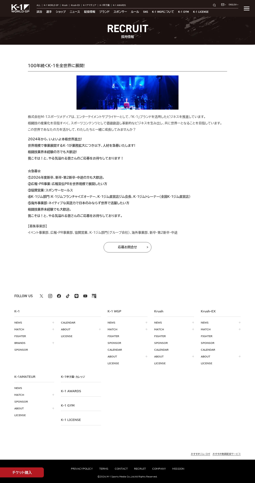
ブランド (104, 11)
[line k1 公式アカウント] (76, 296)
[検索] (215, 5)
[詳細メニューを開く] (246, 8)
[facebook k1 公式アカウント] (59, 296)
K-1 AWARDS (119, 5)
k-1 (73, 376)
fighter (20, 336)
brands (20, 343)
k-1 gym (68, 405)
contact (121, 468)
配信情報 (89, 11)
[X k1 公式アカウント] (41, 296)
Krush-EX (75, 5)
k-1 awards (71, 391)
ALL (38, 5)
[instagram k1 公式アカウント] (50, 296)
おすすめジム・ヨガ (200, 454)
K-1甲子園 (105, 5)
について (163, 11)
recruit (140, 468)
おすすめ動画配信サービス (227, 454)
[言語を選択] (233, 5)
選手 (49, 11)
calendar (68, 322)
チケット (22, 472)
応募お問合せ (127, 247)
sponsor (21, 349)
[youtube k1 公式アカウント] (85, 296)
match (19, 329)
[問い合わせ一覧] (223, 4)
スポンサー (120, 11)
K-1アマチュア (89, 5)
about (65, 329)
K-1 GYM (183, 11)
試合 (39, 11)
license (66, 336)
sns (145, 11)
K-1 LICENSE (201, 11)
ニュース (75, 11)
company (159, 468)
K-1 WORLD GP (51, 5)
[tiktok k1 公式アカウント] (67, 296)
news (18, 322)
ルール (135, 11)
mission (178, 468)
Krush (65, 5)
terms (103, 468)
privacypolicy (82, 468)
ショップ (61, 11)
